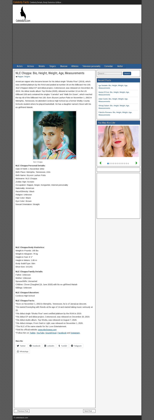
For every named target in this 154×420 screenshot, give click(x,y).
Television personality (91, 66)
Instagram (75, 333)
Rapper (20, 77)
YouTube (40, 333)
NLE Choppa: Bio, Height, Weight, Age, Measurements (50, 73)
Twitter (32, 333)
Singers (52, 66)
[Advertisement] (77, 44)
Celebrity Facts (21, 2)
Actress (30, 66)
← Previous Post (21, 411)
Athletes (74, 66)
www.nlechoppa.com (47, 329)
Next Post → (89, 411)
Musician (63, 66)
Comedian (108, 66)
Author (120, 66)
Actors (20, 66)
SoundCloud (50, 333)
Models (42, 66)
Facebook (61, 333)
